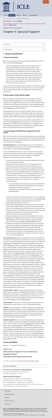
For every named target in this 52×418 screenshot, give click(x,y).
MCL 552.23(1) (18, 63)
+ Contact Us (7, 404)
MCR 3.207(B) (13, 121)
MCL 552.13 (9, 113)
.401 (8, 201)
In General (20, 373)
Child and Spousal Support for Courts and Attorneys (20, 352)
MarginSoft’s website (10, 354)
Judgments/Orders (15, 371)
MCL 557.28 (22, 148)
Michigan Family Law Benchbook (12, 28)
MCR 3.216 (24, 292)
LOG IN (46, 2)
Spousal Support (13, 373)
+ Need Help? (7, 391)
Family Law (5, 373)
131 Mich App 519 (38, 333)
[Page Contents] (24, 49)
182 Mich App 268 (16, 325)
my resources (12, 18)
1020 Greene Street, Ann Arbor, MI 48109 (12, 415)
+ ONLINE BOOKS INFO (9, 394)
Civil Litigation (6, 371)
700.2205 (27, 148)
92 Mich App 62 (10, 329)
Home (5, 15)
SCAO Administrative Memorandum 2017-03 (17, 357)
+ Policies (6, 397)
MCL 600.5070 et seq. (8, 315)
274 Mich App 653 (10, 108)
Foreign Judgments (24, 371)
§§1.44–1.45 (34, 315)
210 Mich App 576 (30, 309)
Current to (17, 21)
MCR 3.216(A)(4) (16, 309)
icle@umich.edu (33, 415)
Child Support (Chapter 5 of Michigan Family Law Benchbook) (17, 378)
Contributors (33, 15)
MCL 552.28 (42, 199)
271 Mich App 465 (28, 323)
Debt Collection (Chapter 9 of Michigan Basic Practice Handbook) (17, 380)
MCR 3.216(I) (6, 294)
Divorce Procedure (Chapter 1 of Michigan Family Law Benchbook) (18, 382)
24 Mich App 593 (7, 243)
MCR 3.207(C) (39, 117)
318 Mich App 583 (25, 221)
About (25, 15)
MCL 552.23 (18, 100)
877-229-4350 (26, 415)
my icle (7, 18)
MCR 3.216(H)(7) (26, 299)
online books (18, 18)
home (4, 18)
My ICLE (12, 15)
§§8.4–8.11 (19, 142)
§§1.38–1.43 (8, 304)
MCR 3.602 (25, 315)
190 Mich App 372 (18, 208)
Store (18, 15)
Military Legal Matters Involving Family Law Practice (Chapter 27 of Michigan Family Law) (23, 384)
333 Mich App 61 (35, 255)
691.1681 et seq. (18, 315)
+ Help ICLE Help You (9, 400)
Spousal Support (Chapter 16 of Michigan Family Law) (15, 386)
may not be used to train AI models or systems (28, 361)
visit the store (12, 25)
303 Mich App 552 (19, 253)
